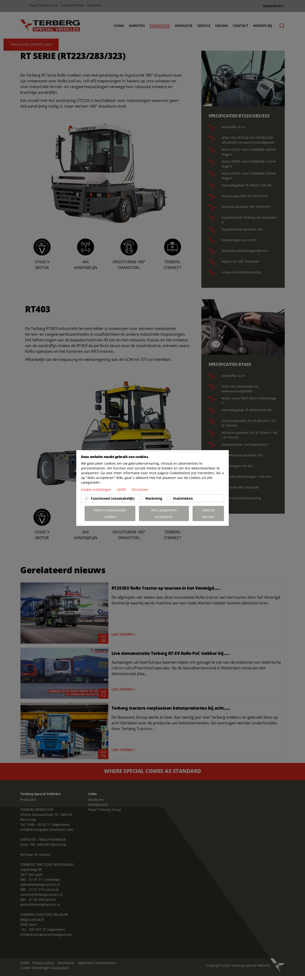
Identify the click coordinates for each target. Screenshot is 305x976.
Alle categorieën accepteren (164, 513)
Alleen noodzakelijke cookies (110, 513)
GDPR (122, 489)
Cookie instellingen (96, 489)
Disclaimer (140, 489)
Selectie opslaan (208, 513)
